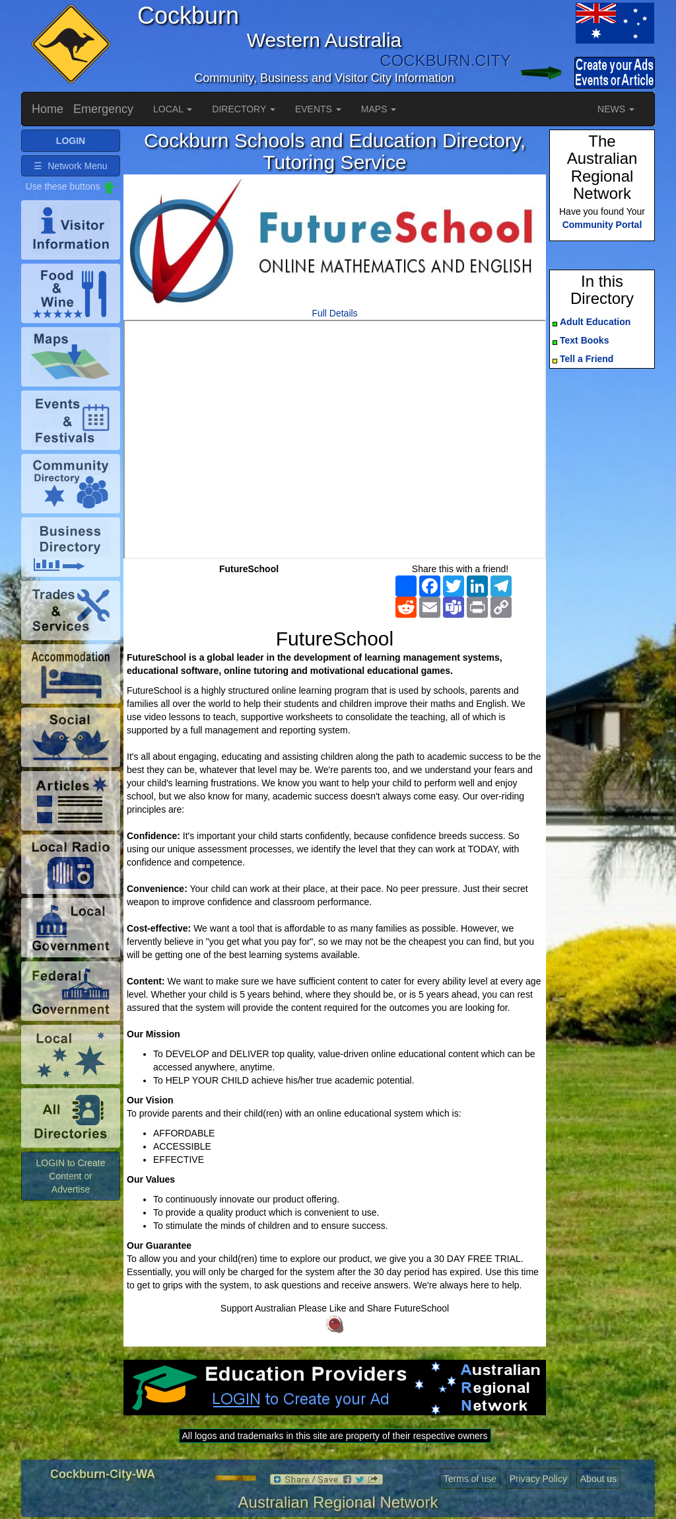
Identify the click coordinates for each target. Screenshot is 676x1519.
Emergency (103, 109)
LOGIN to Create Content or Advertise (70, 1176)
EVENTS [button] (318, 109)
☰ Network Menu (70, 166)
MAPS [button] (379, 109)
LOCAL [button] (172, 109)
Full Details (334, 313)
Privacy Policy (538, 1478)
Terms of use (470, 1478)
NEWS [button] (615, 109)
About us (598, 1478)
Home (47, 109)
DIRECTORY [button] (243, 109)
